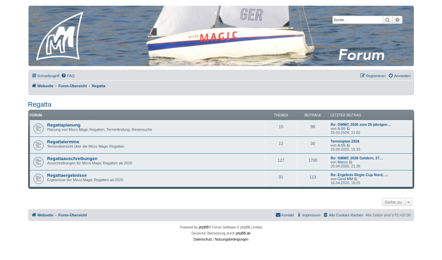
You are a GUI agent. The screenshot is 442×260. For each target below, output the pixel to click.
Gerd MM (345, 179)
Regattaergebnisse (67, 175)
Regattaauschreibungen (72, 158)
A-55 (341, 128)
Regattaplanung (64, 124)
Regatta (40, 104)
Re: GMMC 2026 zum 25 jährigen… (361, 124)
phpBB (204, 227)
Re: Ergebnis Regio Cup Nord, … (359, 175)
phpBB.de (243, 233)
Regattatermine (63, 141)
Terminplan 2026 (345, 141)
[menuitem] (67, 76)
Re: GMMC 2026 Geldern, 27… (357, 158)
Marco (342, 162)
